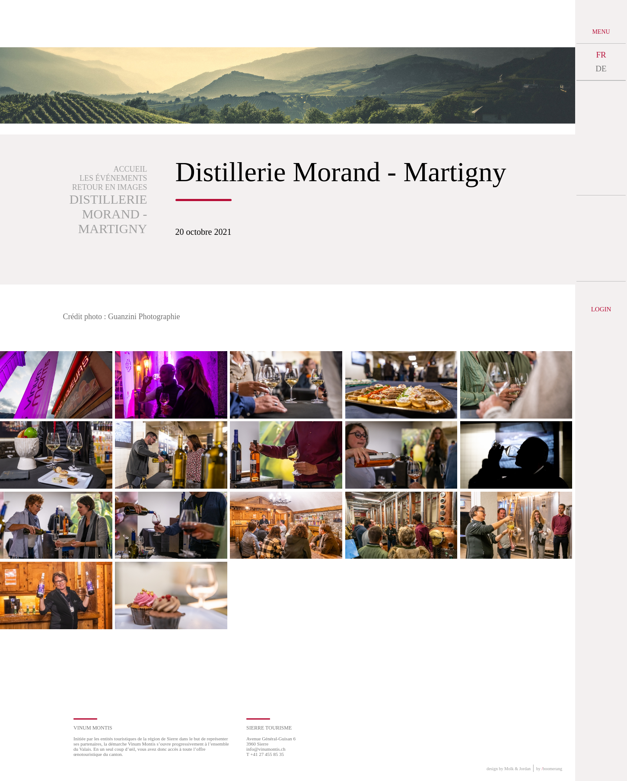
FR (601, 54)
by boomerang (549, 768)
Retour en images (109, 187)
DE (600, 68)
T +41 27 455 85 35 (265, 754)
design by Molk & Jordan (509, 768)
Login (601, 309)
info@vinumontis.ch (266, 749)
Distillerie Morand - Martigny (108, 214)
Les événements (113, 178)
